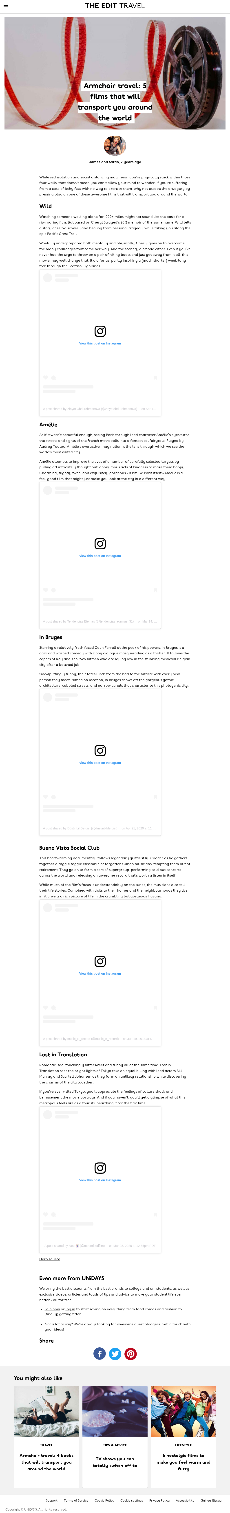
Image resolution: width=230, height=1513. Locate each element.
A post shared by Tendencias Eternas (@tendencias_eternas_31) (88, 621)
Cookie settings (131, 1500)
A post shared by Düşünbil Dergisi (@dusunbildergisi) (80, 828)
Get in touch (171, 1324)
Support (52, 1500)
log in (70, 1309)
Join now (52, 1309)
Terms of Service (76, 1500)
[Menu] (6, 7)
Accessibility (185, 1500)
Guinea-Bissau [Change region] (211, 1500)
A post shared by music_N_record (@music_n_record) (81, 1039)
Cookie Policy (104, 1500)
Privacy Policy (159, 1500)
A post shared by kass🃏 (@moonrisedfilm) (74, 1246)
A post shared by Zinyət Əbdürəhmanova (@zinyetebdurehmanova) (90, 409)
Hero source (49, 1259)
